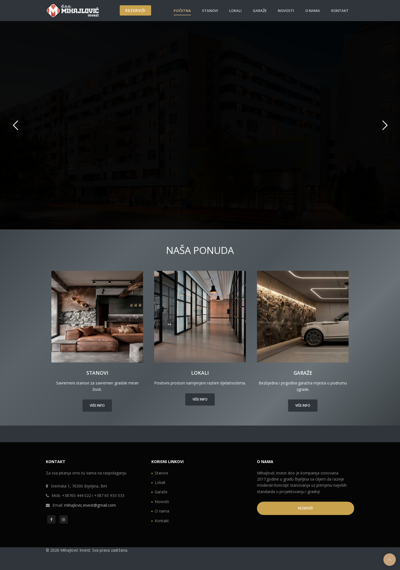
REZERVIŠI (135, 10)
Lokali (235, 10)
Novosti (286, 10)
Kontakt (340, 10)
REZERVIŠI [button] (305, 508)
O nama (312, 10)
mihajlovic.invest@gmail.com (90, 505)
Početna (182, 10)
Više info (97, 405)
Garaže (260, 10)
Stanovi (210, 10)
